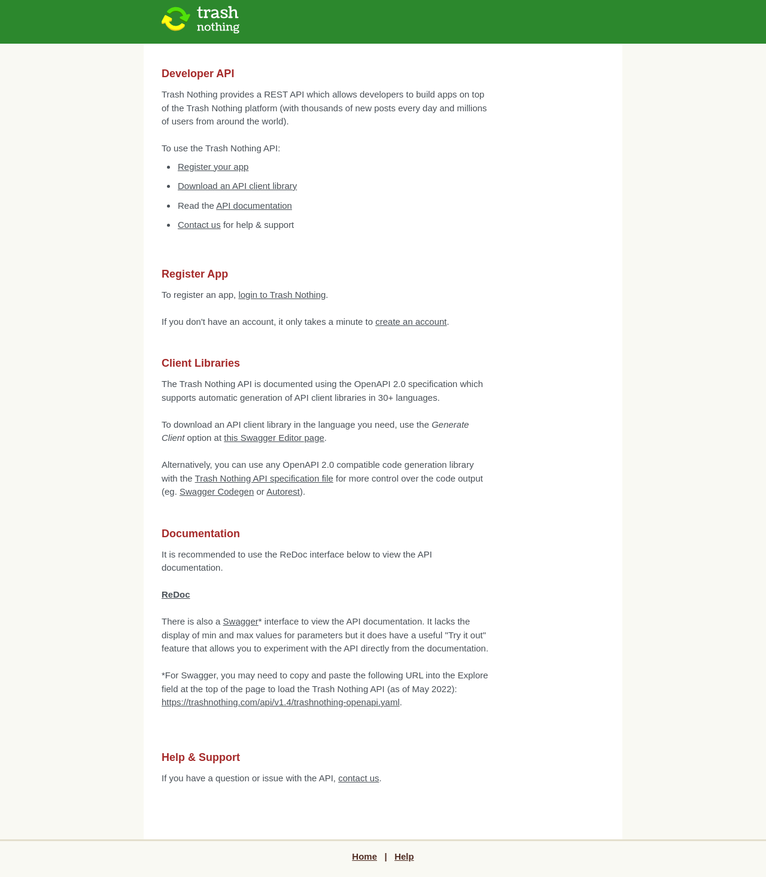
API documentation (254, 205)
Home (364, 856)
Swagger (241, 621)
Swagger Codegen (217, 491)
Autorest (283, 491)
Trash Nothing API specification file (264, 478)
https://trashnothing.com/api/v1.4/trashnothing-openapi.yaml (281, 702)
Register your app (213, 167)
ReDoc (176, 594)
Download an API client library (237, 186)
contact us (358, 778)
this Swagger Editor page (274, 438)
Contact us (199, 225)
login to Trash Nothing (282, 295)
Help (404, 856)
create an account (410, 321)
